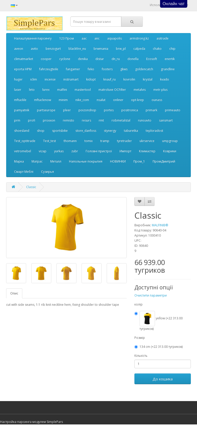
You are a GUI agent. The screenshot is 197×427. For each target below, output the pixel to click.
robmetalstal (121, 120)
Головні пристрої (99, 151)
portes (109, 110)
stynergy (110, 130)
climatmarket (23, 59)
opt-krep (137, 100)
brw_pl (121, 48)
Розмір (139, 337)
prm (17, 120)
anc (97, 38)
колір (138, 304)
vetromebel (22, 151)
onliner (118, 100)
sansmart (166, 120)
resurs (86, 120)
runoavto (144, 120)
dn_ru (116, 59)
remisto (68, 120)
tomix (88, 141)
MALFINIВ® (160, 225)
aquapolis (114, 38)
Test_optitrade (24, 141)
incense (50, 79)
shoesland (21, 130)
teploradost (154, 130)
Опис (14, 293)
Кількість (140, 355)
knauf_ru (109, 79)
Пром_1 (139, 161)
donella (133, 59)
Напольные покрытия (85, 161)
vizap (42, 151)
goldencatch (144, 69)
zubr (74, 151)
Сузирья (47, 171)
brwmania (101, 48)
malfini (62, 89)
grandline (168, 69)
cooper (46, 59)
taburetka (131, 130)
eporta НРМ (23, 69)
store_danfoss (85, 130)
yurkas (59, 151)
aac (84, 38)
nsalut (101, 100)
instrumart (70, 79)
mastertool (83, 89)
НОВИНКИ (118, 161)
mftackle (20, 100)
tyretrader (124, 141)
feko (91, 69)
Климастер (147, 151)
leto (32, 89)
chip (172, 48)
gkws (123, 69)
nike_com (82, 100)
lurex (46, 89)
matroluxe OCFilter (112, 89)
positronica (129, 110)
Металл (55, 161)
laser (17, 89)
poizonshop (87, 110)
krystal (147, 79)
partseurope (46, 110)
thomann (70, 141)
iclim (33, 79)
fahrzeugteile (48, 69)
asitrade (162, 38)
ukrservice (147, 141)
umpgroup (170, 141)
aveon (18, 48)
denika (83, 59)
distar (99, 59)
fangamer (73, 69)
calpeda (139, 48)
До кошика (163, 378)
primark (151, 110)
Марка (19, 161)
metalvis (140, 89)
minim (63, 100)
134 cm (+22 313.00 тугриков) (158, 346)
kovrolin (129, 79)
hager (18, 79)
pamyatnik (21, 110)
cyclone (64, 59)
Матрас (37, 161)
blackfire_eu (77, 48)
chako (157, 48)
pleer (67, 110)
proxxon (49, 120)
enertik (170, 59)
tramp (104, 141)
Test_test (49, 141)
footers (107, 69)
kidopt (91, 79)
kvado (164, 79)
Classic (31, 187)
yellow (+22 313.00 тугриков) (158, 321)
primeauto (172, 110)
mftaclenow (42, 100)
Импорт (125, 151)
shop (40, 130)
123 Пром (66, 38)
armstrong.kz (139, 38)
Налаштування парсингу (33, 38)
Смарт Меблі (23, 171)
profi (31, 120)
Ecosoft (151, 59)
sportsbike (60, 130)
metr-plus (160, 89)
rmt (101, 120)
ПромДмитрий (164, 161)
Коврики (169, 151)
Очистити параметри (150, 295)
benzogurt (53, 48)
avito (34, 48)
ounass (157, 100)
